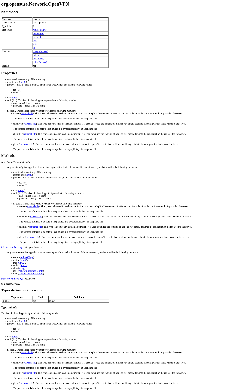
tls (34, 48)
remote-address (40, 30)
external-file (27, 113)
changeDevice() (40, 51)
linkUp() (37, 55)
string (21, 268)
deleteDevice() (40, 62)
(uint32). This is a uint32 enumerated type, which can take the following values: (120, 88)
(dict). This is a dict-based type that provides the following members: (120, 103)
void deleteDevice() (10, 283)
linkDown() (38, 58)
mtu (35, 40)
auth (35, 44)
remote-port (38, 33)
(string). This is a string (26, 79)
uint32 (23, 82)
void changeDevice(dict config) (16, 162)
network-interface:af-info (31, 271)
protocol (37, 37)
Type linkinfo (9, 307)
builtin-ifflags (26, 257)
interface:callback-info (12, 247)
